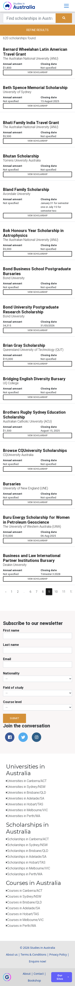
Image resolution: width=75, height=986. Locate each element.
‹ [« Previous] (5, 591)
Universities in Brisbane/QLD (26, 792)
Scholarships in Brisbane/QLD (27, 851)
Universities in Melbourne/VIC (27, 810)
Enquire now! (37, 961)
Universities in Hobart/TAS (25, 804)
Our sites (60, 977)
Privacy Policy (58, 954)
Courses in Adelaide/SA (23, 908)
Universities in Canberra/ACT (27, 781)
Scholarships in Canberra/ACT (28, 839)
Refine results (37, 30)
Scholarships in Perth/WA (24, 874)
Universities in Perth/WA (23, 816)
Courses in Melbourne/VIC (25, 920)
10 (56, 591)
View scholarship (37, 72)
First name (11, 630)
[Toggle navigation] (66, 6)
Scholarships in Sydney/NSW (27, 845)
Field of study (13, 688)
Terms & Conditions (33, 954)
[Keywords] (29, 18)
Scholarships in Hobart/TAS (26, 862)
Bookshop (34, 980)
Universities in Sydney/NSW (26, 787)
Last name (11, 645)
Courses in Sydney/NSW (24, 896)
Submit (14, 718)
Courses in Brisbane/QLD (24, 902)
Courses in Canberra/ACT (24, 891)
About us (12, 954)
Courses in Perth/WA (21, 926)
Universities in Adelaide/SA (25, 798)
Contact (39, 974)
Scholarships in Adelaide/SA (26, 856)
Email (7, 659)
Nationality (11, 673)
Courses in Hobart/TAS (23, 914)
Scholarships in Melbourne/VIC (28, 868)
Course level (12, 702)
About (27, 974)
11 (63, 591)
